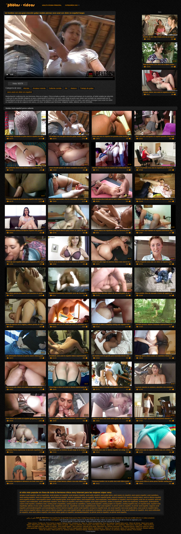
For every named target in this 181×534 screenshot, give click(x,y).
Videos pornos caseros (45, 528)
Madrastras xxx (99, 528)
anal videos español (83, 502)
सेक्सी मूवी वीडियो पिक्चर (42, 518)
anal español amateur (28, 499)
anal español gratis (59, 499)
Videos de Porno (148, 525)
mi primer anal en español (121, 506)
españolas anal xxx (62, 506)
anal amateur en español (59, 495)
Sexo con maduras (108, 523)
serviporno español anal (98, 508)
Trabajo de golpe (86, 88)
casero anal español (27, 504)
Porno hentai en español (53, 523)
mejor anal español (104, 506)
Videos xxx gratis (63, 525)
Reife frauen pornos (71, 518)
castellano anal (40, 504)
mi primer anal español (139, 506)
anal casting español (27, 497)
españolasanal (90, 506)
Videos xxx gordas (51, 526)
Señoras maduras (69, 530)
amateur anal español (28, 495)
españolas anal (48, 506)
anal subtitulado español (48, 502)
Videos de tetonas (134, 523)
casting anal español (93, 504)
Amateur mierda (39, 88)
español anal (155, 504)
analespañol (143, 502)
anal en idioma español (152, 497)
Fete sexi (127, 518)
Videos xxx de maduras (112, 528)
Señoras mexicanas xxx (115, 526)
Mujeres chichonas (136, 528)
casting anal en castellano (75, 504)
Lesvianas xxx (76, 523)
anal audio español (93, 495)
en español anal (144, 504)
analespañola (154, 502)
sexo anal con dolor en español (19, 92)
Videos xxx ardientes (75, 525)
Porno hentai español (65, 526)
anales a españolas (115, 502)
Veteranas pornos (129, 526)
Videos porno (36, 525)
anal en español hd (119, 497)
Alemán (26, 88)
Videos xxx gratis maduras (35, 526)
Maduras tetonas (93, 530)
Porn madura (87, 525)
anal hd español (132, 499)
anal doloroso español (59, 497)
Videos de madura (45, 530)
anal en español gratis (103, 497)
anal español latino (74, 499)
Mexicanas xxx (102, 526)
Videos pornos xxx (57, 530)
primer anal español (81, 508)
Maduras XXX (66, 523)
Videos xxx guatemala (95, 523)
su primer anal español (117, 512)
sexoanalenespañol (81, 512)
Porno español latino (59, 528)
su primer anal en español (99, 512)
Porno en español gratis (74, 528)
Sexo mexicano (77, 526)
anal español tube (88, 499)
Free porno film (91, 518)
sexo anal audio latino (129, 508)
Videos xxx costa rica (142, 526)
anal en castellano (74, 497)
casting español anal (129, 504)
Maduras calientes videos (49, 525)
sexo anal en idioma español (51, 510)
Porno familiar (137, 530)
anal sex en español (146, 499)
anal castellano (152, 495)
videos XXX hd (125, 528)
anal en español (88, 497)
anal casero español (139, 495)
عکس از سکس (31, 518)
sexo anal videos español (38, 512)
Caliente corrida (55, 88)
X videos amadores (148, 518)
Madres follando (88, 528)
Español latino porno (121, 523)
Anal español (10, 4)
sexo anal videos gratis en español (61, 512)
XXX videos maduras (99, 525)
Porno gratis (139, 525)
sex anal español (114, 508)
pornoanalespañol (48, 508)
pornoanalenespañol (33, 508)
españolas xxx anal (77, 506)
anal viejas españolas (99, 502)
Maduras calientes (126, 530)
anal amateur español (77, 495)
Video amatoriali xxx (118, 518)
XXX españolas (120, 525)
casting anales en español (112, 504)
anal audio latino (107, 495)
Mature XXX (110, 525)
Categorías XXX (71, 5)
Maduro (74, 88)
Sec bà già (61, 518)
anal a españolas (42, 495)
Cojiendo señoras (105, 530)
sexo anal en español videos (30, 510)
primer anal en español (64, 508)
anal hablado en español (117, 499)
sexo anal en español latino (148, 508)
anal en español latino (135, 497)
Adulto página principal (52, 5)
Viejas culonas (32, 523)
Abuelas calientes (148, 528)
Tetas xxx (84, 523)
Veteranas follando (81, 530)
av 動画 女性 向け (136, 518)
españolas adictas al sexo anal (31, 506)
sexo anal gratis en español (92, 510)
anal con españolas (43, 497)
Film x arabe (82, 518)
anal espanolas (101, 499)
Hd (66, 88)
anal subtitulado (32, 502)
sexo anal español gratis (72, 510)
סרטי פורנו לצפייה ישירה (103, 518)
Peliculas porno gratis (89, 526)
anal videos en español (66, 502)
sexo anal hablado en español (133, 510)
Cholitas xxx (41, 523)
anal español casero (43, 499)
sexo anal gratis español (112, 510)
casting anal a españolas (56, 504)
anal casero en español (122, 495)
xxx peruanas (115, 530)
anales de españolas (130, 502)
